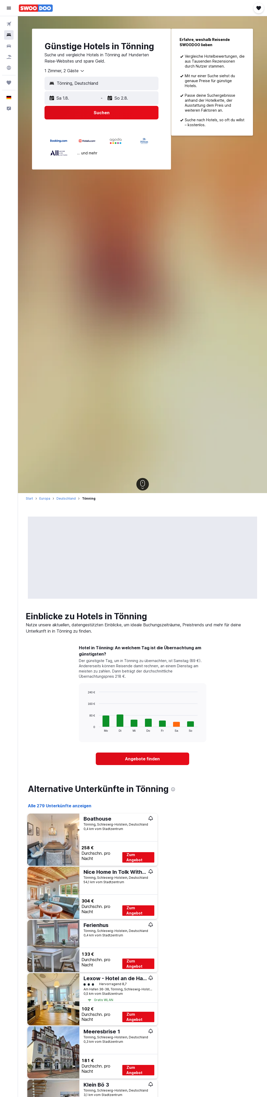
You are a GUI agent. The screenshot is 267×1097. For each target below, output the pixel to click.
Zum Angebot (134, 857)
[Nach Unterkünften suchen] (9, 35)
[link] (142, 759)
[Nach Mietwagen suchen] (9, 46)
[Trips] (9, 82)
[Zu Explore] (9, 68)
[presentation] (173, 789)
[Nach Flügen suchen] (9, 24)
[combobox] (64, 71)
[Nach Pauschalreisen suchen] (9, 57)
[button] (9, 8)
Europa (44, 498)
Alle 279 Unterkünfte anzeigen (59, 805)
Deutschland (66, 498)
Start (29, 498)
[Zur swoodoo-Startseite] (36, 8)
